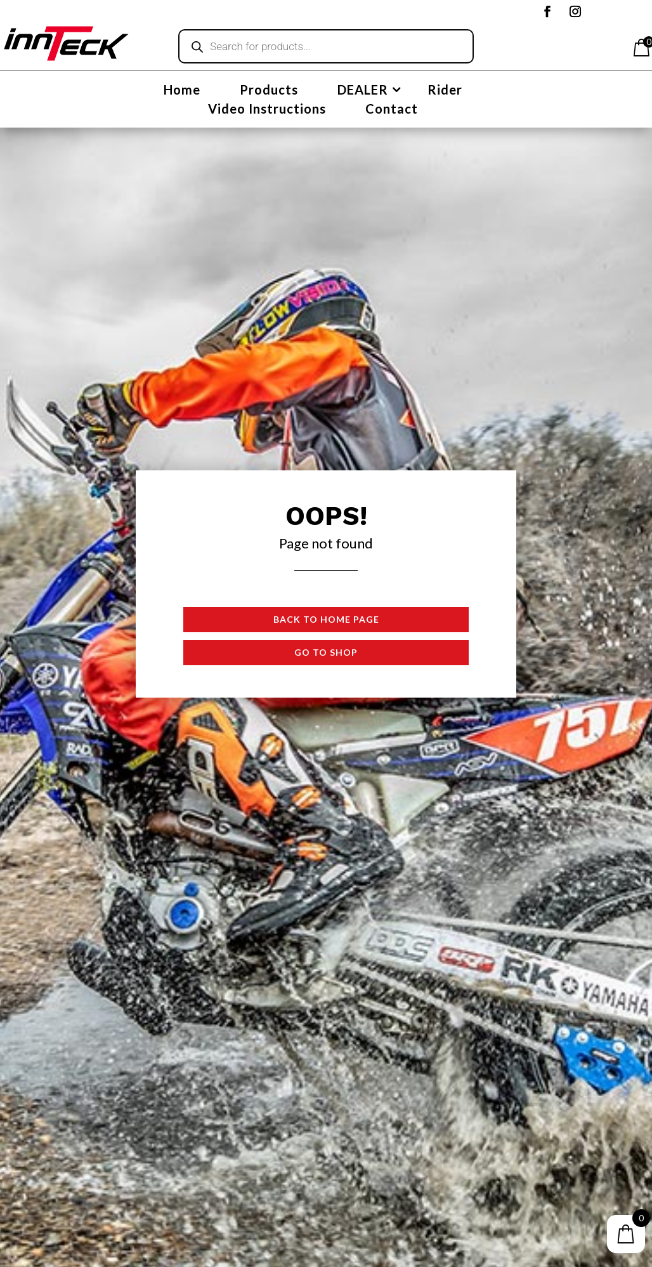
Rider (444, 91)
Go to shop (326, 652)
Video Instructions (267, 110)
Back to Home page (326, 619)
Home (182, 91)
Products (269, 91)
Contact (391, 110)
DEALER (362, 91)
